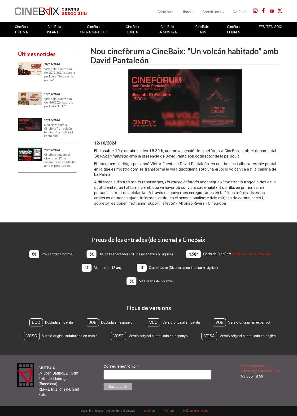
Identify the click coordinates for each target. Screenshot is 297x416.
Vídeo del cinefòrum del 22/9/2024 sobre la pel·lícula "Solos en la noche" (59, 74)
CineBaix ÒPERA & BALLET (93, 29)
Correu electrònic (121, 366)
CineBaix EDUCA (132, 29)
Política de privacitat (196, 410)
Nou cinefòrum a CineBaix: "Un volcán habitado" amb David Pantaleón (58, 130)
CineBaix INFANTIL (54, 29)
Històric (187, 12)
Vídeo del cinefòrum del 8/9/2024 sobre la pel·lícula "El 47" (58, 102)
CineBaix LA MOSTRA (167, 29)
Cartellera (165, 12)
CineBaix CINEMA (21, 29)
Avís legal (168, 410)
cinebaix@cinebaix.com (260, 371)
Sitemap (149, 410)
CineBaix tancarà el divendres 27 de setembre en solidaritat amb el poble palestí (60, 160)
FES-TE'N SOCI (270, 27)
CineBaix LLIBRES (233, 29)
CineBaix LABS (202, 29)
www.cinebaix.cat (255, 365)
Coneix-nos (213, 12)
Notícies (240, 12)
